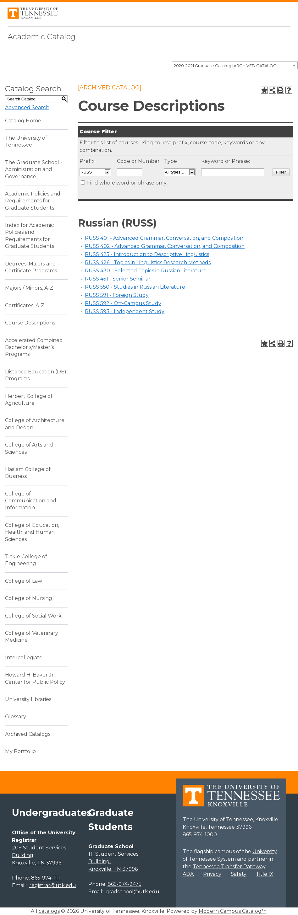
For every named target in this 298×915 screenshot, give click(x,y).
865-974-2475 (124, 884)
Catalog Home (23, 121)
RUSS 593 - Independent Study (124, 311)
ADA (188, 874)
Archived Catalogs (27, 734)
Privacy (212, 874)
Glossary (15, 717)
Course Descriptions (30, 323)
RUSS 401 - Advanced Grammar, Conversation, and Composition (164, 238)
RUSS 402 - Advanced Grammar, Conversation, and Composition (165, 246)
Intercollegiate (23, 658)
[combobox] (235, 65)
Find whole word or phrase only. (127, 183)
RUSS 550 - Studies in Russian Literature (135, 287)
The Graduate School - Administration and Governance (33, 169)
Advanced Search (27, 107)
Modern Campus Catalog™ (233, 911)
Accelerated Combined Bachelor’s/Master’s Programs (34, 347)
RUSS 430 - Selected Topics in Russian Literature (146, 271)
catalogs (49, 911)
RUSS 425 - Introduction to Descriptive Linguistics (147, 254)
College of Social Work (33, 616)
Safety (238, 874)
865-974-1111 (46, 878)
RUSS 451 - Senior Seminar (118, 279)
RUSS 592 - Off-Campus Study (123, 303)
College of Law (23, 581)
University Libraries (28, 699)
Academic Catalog (42, 36)
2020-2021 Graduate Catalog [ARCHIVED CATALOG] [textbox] (226, 65)
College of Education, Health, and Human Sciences (32, 532)
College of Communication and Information (30, 501)
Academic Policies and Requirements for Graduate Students (32, 201)
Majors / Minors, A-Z (29, 288)
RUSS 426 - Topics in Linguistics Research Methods (148, 262)
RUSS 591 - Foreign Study (117, 295)
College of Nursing (28, 598)
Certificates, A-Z (24, 305)
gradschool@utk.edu (132, 892)
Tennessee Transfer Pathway (229, 867)
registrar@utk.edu (52, 885)
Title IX (264, 874)
